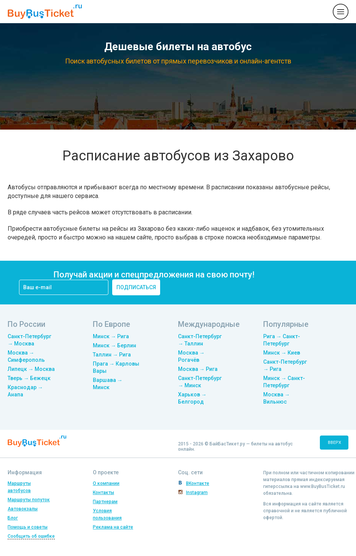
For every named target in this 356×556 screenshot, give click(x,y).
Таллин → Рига (112, 355)
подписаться (136, 287)
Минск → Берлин (114, 345)
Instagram (197, 492)
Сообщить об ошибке (31, 536)
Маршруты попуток (29, 499)
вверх (334, 442)
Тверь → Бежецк (29, 378)
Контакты (103, 492)
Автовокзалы (23, 509)
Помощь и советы (28, 527)
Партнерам (105, 501)
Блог (13, 518)
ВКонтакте (197, 483)
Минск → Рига (111, 336)
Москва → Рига (198, 369)
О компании (106, 483)
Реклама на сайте (113, 527)
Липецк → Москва (31, 369)
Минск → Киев (281, 353)
